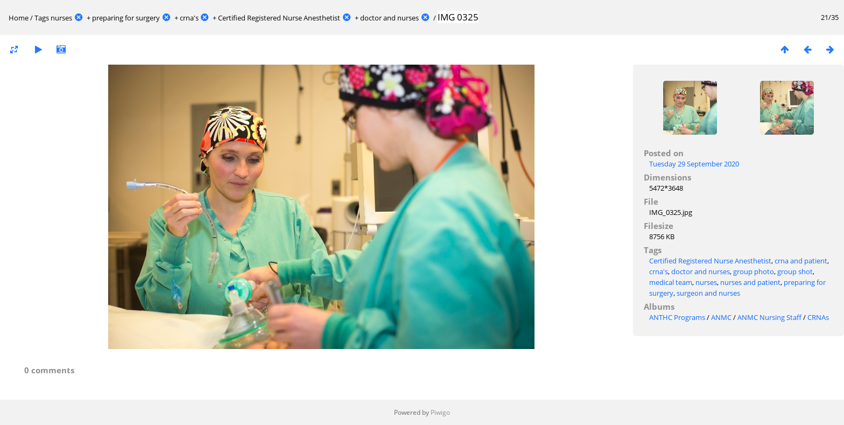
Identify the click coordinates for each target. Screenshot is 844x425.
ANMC (721, 317)
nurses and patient (750, 282)
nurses (61, 18)
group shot (795, 271)
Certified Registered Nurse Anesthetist (279, 18)
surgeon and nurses (708, 293)
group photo (753, 271)
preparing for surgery (126, 18)
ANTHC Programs (677, 317)
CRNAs (818, 317)
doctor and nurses (389, 18)
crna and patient (801, 261)
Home (19, 18)
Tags (41, 18)
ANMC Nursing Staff (769, 317)
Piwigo (440, 412)
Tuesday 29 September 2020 (694, 164)
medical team (670, 282)
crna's (189, 18)
